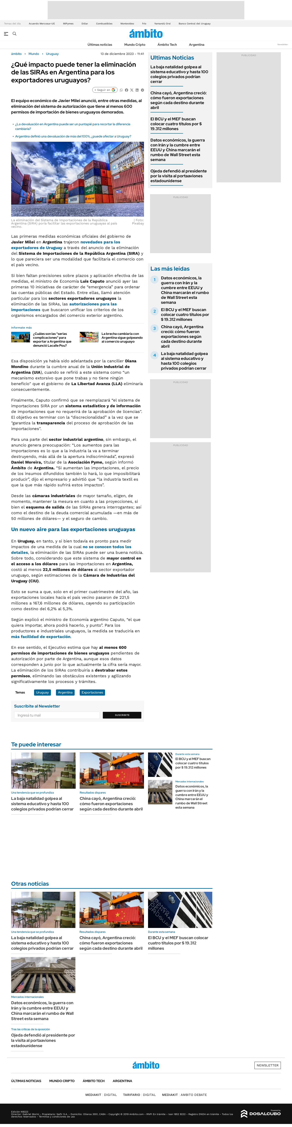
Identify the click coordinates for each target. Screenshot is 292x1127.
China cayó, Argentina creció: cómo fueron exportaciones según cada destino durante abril (178, 100)
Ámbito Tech (167, 44)
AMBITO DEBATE (184, 1095)
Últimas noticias (100, 44)
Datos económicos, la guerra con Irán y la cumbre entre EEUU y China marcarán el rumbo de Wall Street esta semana (177, 149)
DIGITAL (101, 1095)
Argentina (196, 44)
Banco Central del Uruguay (194, 23)
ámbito (16, 54)
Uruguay (52, 54)
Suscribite (122, 715)
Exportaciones (92, 692)
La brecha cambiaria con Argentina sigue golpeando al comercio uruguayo (122, 338)
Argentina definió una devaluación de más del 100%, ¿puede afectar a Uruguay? (73, 136)
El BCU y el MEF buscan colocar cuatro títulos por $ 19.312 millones (176, 123)
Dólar (85, 23)
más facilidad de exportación (40, 636)
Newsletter (282, 44)
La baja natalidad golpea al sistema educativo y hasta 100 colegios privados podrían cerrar (179, 74)
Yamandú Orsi (162, 23)
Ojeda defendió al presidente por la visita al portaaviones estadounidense (178, 175)
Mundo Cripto (134, 44)
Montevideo (127, 23)
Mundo (34, 54)
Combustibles (104, 23)
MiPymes (68, 23)
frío (144, 23)
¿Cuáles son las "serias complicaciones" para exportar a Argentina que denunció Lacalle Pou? (52, 340)
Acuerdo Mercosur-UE (42, 23)
